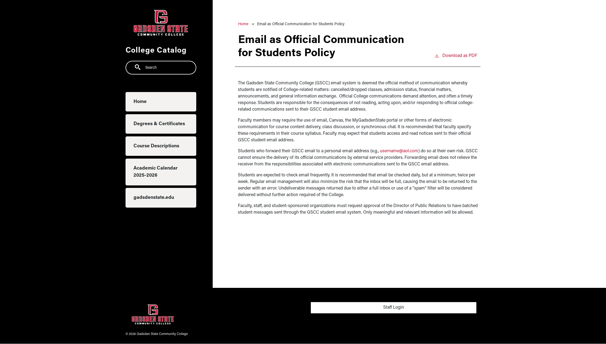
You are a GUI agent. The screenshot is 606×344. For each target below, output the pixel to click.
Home (140, 101)
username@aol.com (399, 151)
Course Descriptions (156, 146)
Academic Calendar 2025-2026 (155, 172)
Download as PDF (455, 55)
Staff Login (393, 307)
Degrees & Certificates (159, 124)
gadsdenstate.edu (153, 197)
